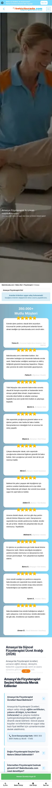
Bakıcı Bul (19, 285)
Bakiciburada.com (8, 285)
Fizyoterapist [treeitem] (28, 285)
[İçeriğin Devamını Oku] (26, 671)
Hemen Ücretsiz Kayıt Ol (26, 776)
